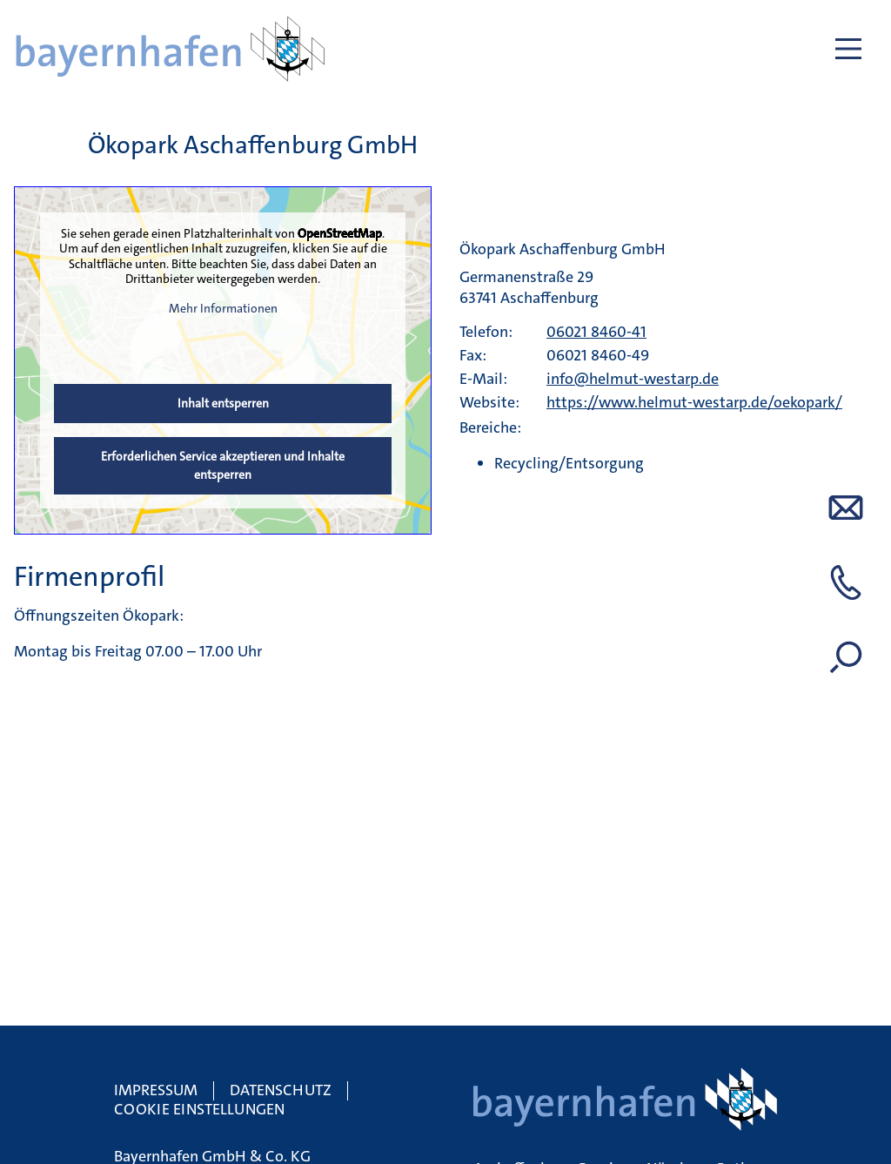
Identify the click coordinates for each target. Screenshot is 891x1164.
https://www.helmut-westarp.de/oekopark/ (694, 402)
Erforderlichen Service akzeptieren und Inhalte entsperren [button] (223, 465)
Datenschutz (281, 1090)
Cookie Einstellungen (199, 1109)
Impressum (156, 1090)
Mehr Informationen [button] (223, 307)
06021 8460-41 (596, 331)
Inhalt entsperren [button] (223, 403)
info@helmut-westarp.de (632, 378)
